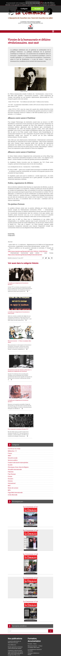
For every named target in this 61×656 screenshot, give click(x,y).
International (11, 402)
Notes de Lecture (13, 407)
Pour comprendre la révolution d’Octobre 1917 (42, 345)
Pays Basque (12, 393)
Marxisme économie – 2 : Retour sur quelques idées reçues (35, 565)
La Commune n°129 (30, 449)
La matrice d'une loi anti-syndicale (15, 621)
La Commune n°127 (30, 497)
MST (9, 404)
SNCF (9, 374)
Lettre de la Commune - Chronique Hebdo (18, 585)
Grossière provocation (13, 637)
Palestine (10, 390)
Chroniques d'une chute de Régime (18, 386)
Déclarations (17, 587)
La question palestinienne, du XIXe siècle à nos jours (14, 560)
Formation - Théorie (32, 562)
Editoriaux (11, 587)
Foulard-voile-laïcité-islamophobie (18, 381)
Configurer (24, 9)
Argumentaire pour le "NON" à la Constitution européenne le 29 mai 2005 (18, 640)
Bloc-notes (20, 589)
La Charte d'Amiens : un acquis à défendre (17, 619)
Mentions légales (42, 652)
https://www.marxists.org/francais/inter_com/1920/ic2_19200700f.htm (27, 251)
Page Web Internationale (15, 411)
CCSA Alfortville (12, 413)
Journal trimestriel (23, 580)
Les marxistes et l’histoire (33, 575)
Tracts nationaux (12, 589)
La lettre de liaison (26, 587)
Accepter (37, 9)
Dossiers (10, 397)
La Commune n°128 (30, 473)
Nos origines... (11, 623)
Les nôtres (11, 582)
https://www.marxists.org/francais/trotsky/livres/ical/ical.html (25, 254)
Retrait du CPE (11, 643)
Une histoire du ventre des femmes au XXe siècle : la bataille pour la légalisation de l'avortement (41, 315)
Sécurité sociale (12, 377)
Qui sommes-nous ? (13, 580)
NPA (9, 409)
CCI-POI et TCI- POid (14, 367)
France (10, 372)
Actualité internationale (15, 388)
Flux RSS (33, 652)
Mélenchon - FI (12, 370)
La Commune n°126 (30, 520)
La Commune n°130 (30, 425)
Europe (10, 395)
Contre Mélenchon (12, 563)
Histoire (10, 400)
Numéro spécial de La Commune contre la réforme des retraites (15, 566)
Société (10, 383)
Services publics (13, 379)
